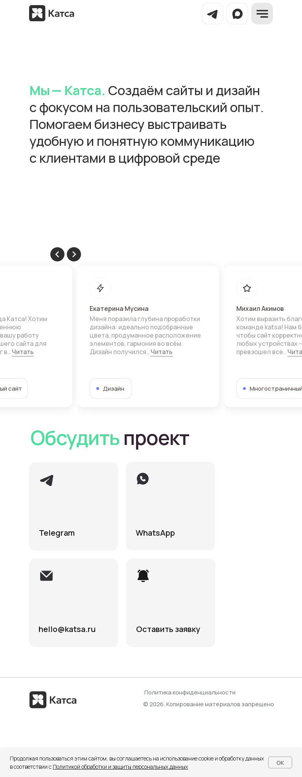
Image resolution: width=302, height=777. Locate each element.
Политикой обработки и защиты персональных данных (120, 766)
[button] (170, 602)
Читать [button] (23, 351)
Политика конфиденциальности (190, 692)
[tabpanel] (151, 336)
